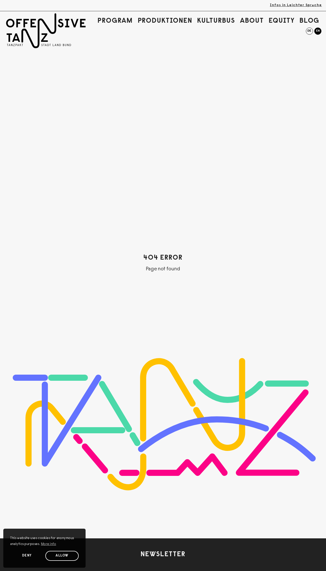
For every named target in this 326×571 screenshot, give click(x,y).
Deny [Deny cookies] (27, 555)
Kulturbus (216, 21)
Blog (310, 21)
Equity (282, 21)
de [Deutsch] (309, 30)
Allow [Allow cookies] (62, 555)
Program (115, 21)
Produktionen (165, 21)
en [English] (318, 30)
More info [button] (48, 544)
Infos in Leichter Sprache (296, 5)
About (252, 21)
